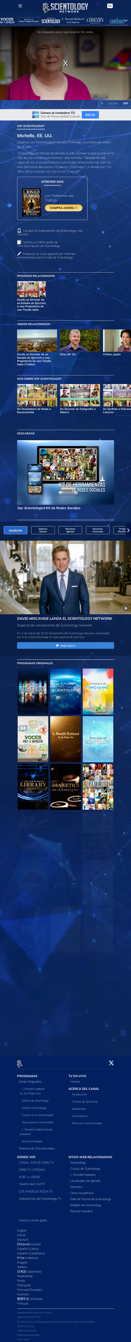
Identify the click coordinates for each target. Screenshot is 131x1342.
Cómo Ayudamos (82, 1191)
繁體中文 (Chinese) (30, 1297)
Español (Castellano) (31, 1251)
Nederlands (25, 1274)
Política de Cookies (27, 1328)
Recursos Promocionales (87, 1121)
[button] (128, 530)
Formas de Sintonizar (85, 1099)
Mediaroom (79, 1106)
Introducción (79, 1092)
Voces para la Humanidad (37, 1120)
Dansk (21, 1233)
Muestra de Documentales (37, 1146)
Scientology (78, 1160)
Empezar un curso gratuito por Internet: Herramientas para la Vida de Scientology (46, 255)
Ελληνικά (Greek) (29, 1242)
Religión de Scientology (85, 1203)
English (22, 1228)
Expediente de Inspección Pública (34, 1310)
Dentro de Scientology (35, 1098)
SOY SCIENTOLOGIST (31, 126)
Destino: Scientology (34, 1105)
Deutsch (23, 1237)
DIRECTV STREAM (32, 1168)
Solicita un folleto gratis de (38, 244)
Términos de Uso (25, 1324)
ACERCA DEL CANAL (83, 1086)
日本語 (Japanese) (29, 1269)
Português (24, 1283)
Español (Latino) (28, 1246)
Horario (75, 1079)
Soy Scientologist (32, 1139)
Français (23, 1301)
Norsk (21, 1278)
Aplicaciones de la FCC (29, 1314)
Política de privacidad (28, 1332)
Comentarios (80, 1114)
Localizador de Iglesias (85, 1179)
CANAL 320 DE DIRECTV (36, 1160)
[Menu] (20, 5)
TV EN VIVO (77, 1074)
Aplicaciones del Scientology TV (40, 1196)
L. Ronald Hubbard (82, 1172)
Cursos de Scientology (85, 1166)
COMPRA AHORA (63, 208)
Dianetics (76, 1185)
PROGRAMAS (27, 1074)
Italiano (22, 1265)
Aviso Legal (23, 1337)
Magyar (22, 1260)
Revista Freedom (81, 1209)
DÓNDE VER (26, 1155)
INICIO (90, 115)
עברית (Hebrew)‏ (27, 1256)
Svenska (23, 1292)
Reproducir (65, 645)
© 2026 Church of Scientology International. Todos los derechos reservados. (56, 1319)
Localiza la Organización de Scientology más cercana (50, 232)
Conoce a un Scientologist (37, 1113)
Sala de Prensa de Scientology (90, 1197)
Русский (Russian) (29, 1287)
